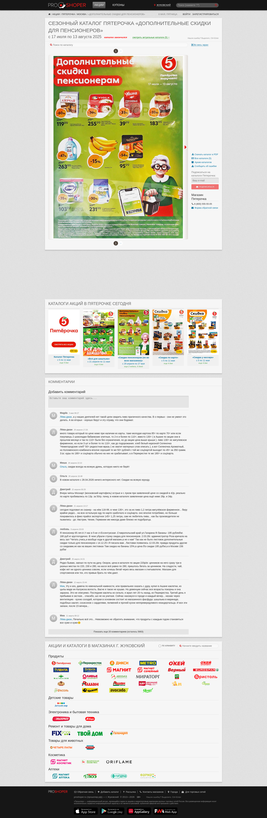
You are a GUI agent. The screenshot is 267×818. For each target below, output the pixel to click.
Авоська (119, 676)
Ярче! (148, 690)
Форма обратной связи (204, 208)
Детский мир (61, 704)
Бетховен (90, 747)
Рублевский (61, 683)
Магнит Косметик (61, 761)
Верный (176, 669)
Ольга (63, 466)
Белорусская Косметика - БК (90, 761)
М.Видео (90, 718)
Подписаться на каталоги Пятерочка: (203, 174)
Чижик (90, 690)
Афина (205, 683)
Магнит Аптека (61, 776)
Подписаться (205, 187)
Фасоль (61, 690)
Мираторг (148, 676)
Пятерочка (68, 14)
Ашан (90, 683)
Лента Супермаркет (90, 669)
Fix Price (61, 733)
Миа (62, 586)
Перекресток (90, 663)
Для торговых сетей (193, 792)
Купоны (118, 5)
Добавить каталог (108, 792)
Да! (176, 676)
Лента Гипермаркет (61, 669)
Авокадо (119, 690)
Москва (81, 14)
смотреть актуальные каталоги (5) (150, 37)
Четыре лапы (61, 747)
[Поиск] (197, 5)
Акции (99, 5)
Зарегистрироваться (205, 14)
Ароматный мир (176, 683)
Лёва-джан (66, 416)
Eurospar (205, 669)
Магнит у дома (119, 669)
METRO (148, 663)
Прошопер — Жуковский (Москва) (67, 5)
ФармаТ (148, 776)
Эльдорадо (61, 718)
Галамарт (119, 733)
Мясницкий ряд (148, 683)
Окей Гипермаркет (176, 663)
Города (172, 792)
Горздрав (119, 776)
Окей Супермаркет (205, 663)
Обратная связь (84, 792)
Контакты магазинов (151, 792)
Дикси (119, 663)
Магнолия (61, 676)
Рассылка (129, 792)
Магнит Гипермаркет (148, 669)
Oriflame (119, 761)
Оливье (90, 676)
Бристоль (205, 676)
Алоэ (90, 776)
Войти (186, 14)
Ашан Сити (119, 683)
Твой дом (90, 733)
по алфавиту (167, 646)
